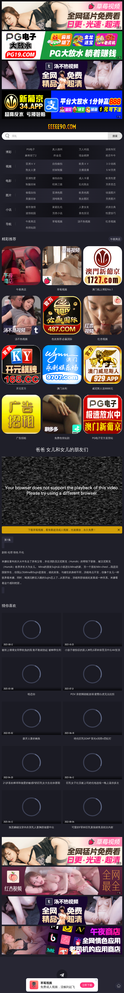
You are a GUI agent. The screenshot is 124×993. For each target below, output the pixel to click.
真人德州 (57, 149)
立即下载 (87, 985)
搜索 (115, 136)
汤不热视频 (84, 221)
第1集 (7, 539)
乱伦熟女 (84, 184)
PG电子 (30, 149)
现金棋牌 (84, 155)
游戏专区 (111, 149)
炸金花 (57, 155)
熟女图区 (84, 198)
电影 (9, 181)
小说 (9, 210)
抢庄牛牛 (111, 155)
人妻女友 (84, 207)
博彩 (9, 152)
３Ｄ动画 (111, 163)
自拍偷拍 (57, 163)
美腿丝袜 (31, 198)
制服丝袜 (31, 184)
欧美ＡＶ (84, 163)
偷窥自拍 (31, 192)
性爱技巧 (111, 213)
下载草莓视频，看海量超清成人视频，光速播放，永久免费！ (74, 530)
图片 (9, 195)
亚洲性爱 (31, 178)
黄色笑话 (84, 213)
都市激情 (31, 207)
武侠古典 (111, 207)
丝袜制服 (57, 170)
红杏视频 (111, 221)
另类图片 (111, 198)
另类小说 (57, 213)
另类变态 (111, 184)
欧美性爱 (111, 178)
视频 (9, 166)
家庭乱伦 (57, 207)
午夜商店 (31, 221)
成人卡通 (84, 178)
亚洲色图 (57, 192)
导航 (9, 224)
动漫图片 (111, 192)
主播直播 (84, 170)
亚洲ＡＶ (31, 163)
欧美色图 (84, 192)
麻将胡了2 (30, 155)
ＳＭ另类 (111, 170)
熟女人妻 (31, 170)
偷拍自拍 (57, 178)
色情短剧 (31, 227)
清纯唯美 (57, 198)
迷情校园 (31, 213)
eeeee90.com (62, 126)
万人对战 (84, 149)
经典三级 (57, 184)
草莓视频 (57, 221)
